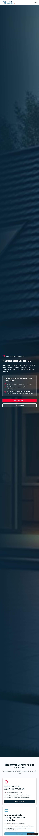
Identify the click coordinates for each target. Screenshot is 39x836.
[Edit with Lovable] (31, 834)
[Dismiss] (37, 834)
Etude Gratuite (19, 400)
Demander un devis (19, 801)
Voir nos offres (19, 405)
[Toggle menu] (36, 2)
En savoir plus (19, 834)
